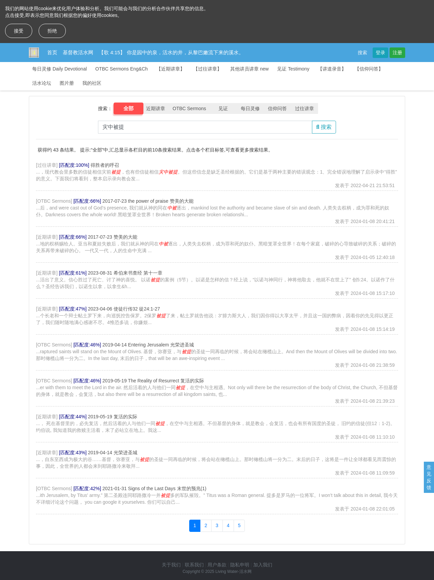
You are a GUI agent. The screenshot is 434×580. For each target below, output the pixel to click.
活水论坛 (41, 83)
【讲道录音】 (332, 69)
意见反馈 (429, 477)
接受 (18, 31)
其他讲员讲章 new (249, 69)
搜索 (362, 52)
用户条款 (217, 564)
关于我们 (171, 564)
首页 (52, 52)
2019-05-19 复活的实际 (112, 416)
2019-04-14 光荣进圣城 (112, 452)
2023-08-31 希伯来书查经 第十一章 (125, 273)
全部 (128, 108)
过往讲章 (304, 108)
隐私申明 (239, 564)
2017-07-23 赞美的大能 (112, 237)
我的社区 (91, 83)
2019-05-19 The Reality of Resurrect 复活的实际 (153, 380)
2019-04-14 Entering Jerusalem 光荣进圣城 (148, 344)
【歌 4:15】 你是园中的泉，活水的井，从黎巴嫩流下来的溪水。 (171, 52)
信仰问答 (277, 108)
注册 (397, 52)
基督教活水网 (78, 52)
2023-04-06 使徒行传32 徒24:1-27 (124, 309)
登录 (380, 52)
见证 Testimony (293, 69)
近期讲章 (155, 108)
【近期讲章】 (170, 69)
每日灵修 (250, 108)
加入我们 (262, 564)
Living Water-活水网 (233, 571)
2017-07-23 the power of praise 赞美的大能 (147, 201)
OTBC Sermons (189, 108)
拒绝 (52, 31)
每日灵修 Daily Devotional (59, 69)
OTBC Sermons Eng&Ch (121, 69)
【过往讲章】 (207, 69)
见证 (223, 108)
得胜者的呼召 (105, 165)
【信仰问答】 (369, 69)
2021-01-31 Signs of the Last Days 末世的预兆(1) (154, 488)
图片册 (67, 83)
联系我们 (194, 564)
